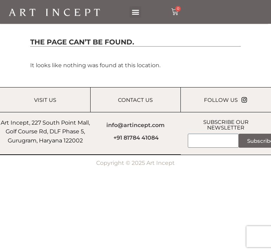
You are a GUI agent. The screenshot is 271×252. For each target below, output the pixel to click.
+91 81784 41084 (136, 138)
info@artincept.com (135, 125)
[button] (135, 12)
